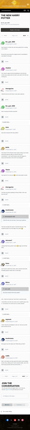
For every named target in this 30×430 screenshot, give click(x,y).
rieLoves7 (9, 240)
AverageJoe (9, 88)
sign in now (8, 389)
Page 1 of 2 (15, 35)
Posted (11, 44)
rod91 (7, 356)
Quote (6, 61)
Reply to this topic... (9, 396)
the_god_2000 (6, 22)
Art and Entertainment (14, 24)
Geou (7, 263)
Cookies (15, 424)
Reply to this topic (15, 30)
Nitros (8, 282)
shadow (8, 68)
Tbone (8, 169)
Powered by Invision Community (14, 427)
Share (7, 405)
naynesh (8, 319)
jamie (7, 147)
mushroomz (10, 210)
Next (24, 35)
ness (7, 127)
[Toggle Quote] (3, 216)
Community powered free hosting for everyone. (14, 6)
